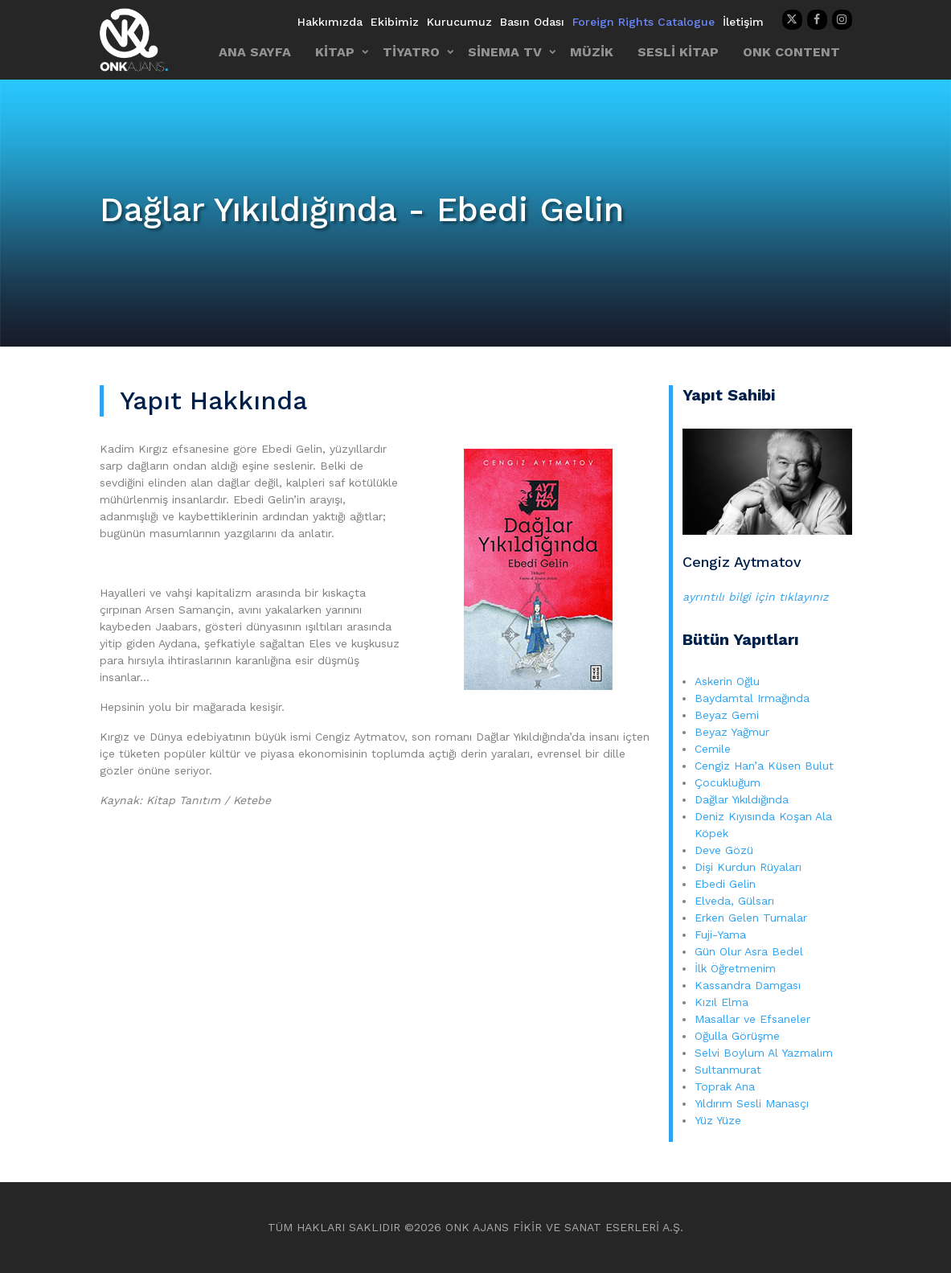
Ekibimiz (395, 21)
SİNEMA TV (505, 52)
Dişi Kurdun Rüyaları (748, 866)
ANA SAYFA (255, 52)
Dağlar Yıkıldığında (742, 799)
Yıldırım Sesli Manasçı (752, 1103)
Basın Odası (532, 21)
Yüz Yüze (718, 1120)
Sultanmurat (728, 1069)
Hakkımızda (330, 21)
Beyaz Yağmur (732, 731)
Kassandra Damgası (748, 985)
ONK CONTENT (791, 52)
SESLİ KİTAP (678, 52)
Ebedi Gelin (725, 883)
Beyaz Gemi (727, 714)
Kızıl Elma (721, 1002)
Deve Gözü (724, 850)
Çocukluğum (727, 782)
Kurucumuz (459, 21)
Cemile (713, 748)
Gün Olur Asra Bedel (749, 951)
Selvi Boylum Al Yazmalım (764, 1052)
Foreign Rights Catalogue (643, 21)
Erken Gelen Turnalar (751, 917)
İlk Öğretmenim (737, 968)
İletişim (743, 21)
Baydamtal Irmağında (752, 698)
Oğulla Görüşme (737, 1035)
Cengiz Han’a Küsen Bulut (764, 765)
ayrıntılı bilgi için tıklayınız (755, 596)
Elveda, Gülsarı (734, 900)
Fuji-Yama (720, 934)
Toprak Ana (725, 1086)
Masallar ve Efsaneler (752, 1018)
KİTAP (335, 52)
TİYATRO (411, 52)
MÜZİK (591, 52)
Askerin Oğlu (727, 681)
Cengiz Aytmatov (742, 561)
